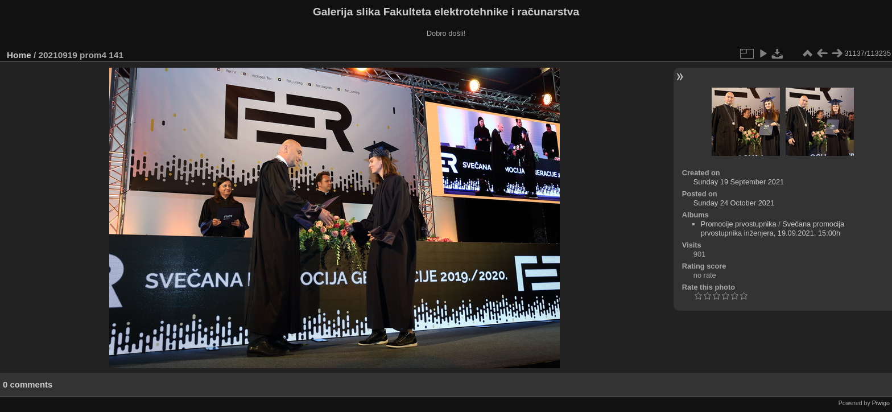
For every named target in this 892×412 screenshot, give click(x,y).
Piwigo (881, 402)
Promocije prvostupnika (739, 224)
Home (19, 55)
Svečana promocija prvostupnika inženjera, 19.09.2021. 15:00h (773, 228)
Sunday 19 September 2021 (738, 182)
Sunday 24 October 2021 (733, 203)
